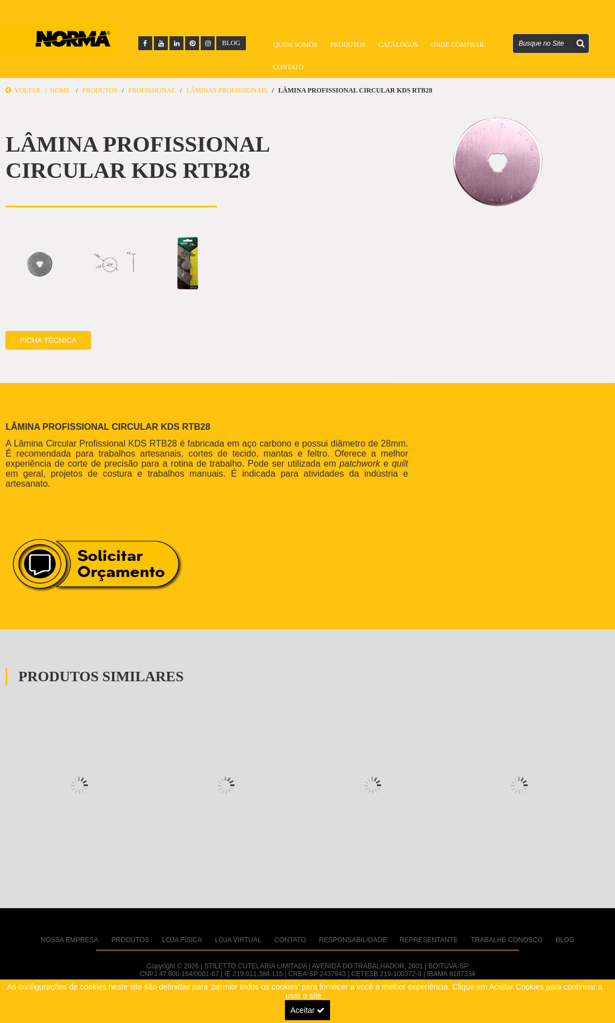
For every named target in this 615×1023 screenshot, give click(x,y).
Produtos (347, 45)
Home (60, 90)
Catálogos (398, 45)
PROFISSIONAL (152, 90)
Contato (288, 67)
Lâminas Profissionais (227, 90)
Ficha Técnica (48, 338)
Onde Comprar (457, 45)
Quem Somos (295, 45)
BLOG (231, 43)
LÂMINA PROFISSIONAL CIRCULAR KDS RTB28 (355, 90)
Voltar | (28, 90)
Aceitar (307, 1010)
